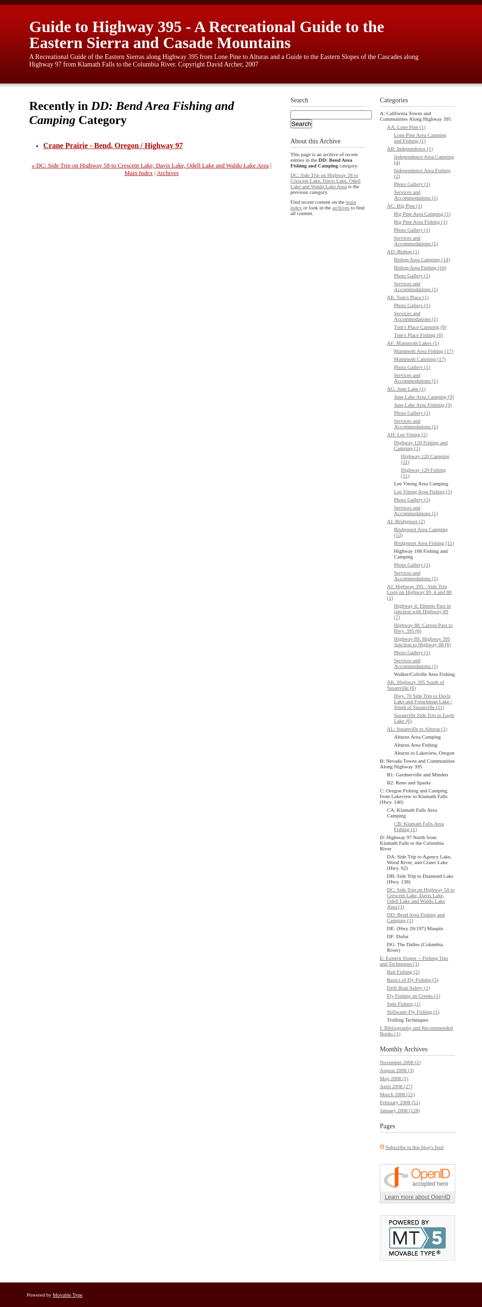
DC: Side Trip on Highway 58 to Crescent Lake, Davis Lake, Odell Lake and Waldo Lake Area (325, 180)
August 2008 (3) (397, 1070)
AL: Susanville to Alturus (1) (417, 729)
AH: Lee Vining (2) (407, 434)
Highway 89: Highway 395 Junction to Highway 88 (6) (422, 641)
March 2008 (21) (397, 1094)
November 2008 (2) (400, 1062)
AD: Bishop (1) (403, 251)
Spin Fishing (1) (404, 1004)
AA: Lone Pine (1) (406, 127)
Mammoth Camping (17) (420, 359)
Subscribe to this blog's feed (415, 1147)
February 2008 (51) (400, 1102)
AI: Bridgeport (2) (406, 521)
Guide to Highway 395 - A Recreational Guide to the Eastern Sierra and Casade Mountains (206, 34)
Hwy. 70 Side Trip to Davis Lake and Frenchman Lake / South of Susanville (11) (423, 701)
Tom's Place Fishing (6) (418, 335)
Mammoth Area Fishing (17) (423, 351)
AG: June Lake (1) (406, 388)
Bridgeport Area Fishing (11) (424, 543)
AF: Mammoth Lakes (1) (413, 343)
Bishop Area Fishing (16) (420, 267)
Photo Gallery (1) (412, 184)
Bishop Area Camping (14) (422, 259)
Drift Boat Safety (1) (408, 988)
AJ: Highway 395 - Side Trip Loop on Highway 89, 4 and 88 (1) (419, 591)
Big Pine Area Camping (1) (422, 213)
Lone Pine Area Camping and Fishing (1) (420, 137)
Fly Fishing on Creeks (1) (413, 996)
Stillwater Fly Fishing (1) (413, 1012)
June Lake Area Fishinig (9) (423, 405)
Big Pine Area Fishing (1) (420, 222)
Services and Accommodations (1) (416, 194)
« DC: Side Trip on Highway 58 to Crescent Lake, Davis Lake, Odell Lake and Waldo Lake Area (150, 165)
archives (341, 207)
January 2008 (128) (400, 1110)
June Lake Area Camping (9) (424, 397)
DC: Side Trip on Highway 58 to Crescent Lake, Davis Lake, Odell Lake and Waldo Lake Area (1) (421, 898)
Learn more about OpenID (417, 1197)
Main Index (138, 172)
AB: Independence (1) (410, 148)
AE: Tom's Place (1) (408, 297)
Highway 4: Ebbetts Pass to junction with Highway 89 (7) (422, 611)
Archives (168, 172)
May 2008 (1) (394, 1078)
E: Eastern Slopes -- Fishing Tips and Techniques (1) (414, 960)
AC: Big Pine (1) (404, 205)
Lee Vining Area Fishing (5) (423, 491)
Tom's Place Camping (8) (420, 327)
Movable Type (68, 1295)
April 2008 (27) (396, 1086)
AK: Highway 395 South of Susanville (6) (415, 685)
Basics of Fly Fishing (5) (412, 979)
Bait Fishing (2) (403, 971)
